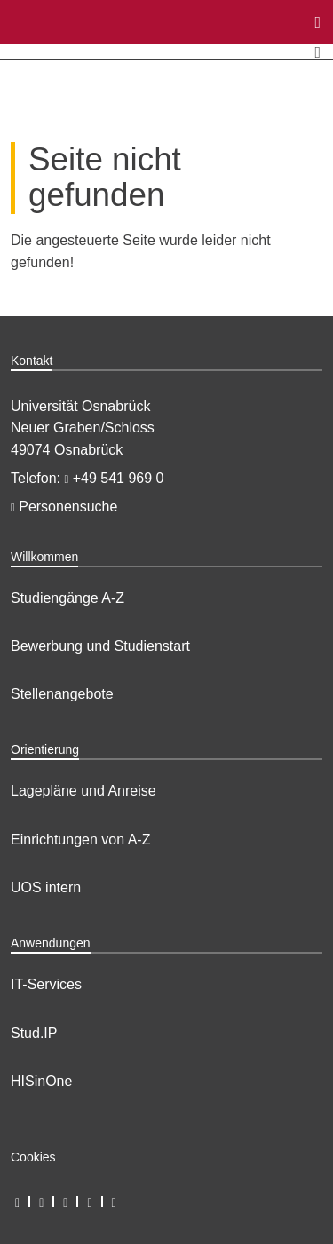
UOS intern (46, 887)
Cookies (33, 1157)
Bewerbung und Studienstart (100, 646)
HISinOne (41, 1081)
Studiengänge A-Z (67, 598)
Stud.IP (34, 1033)
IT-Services (46, 984)
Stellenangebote (62, 693)
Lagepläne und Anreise (83, 790)
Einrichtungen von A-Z (80, 839)
